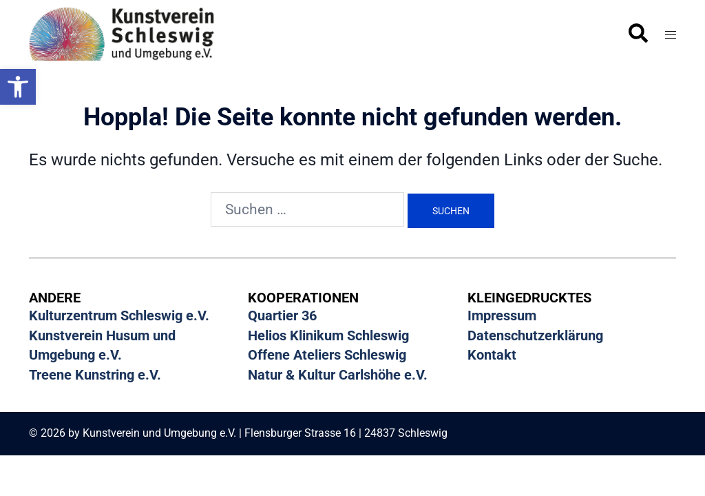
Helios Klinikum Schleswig (328, 335)
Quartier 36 (282, 315)
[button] (18, 87)
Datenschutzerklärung (535, 335)
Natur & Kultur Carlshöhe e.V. (338, 373)
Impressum (501, 315)
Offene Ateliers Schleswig (327, 354)
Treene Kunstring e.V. (95, 373)
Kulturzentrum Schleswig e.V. (119, 315)
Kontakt (491, 354)
